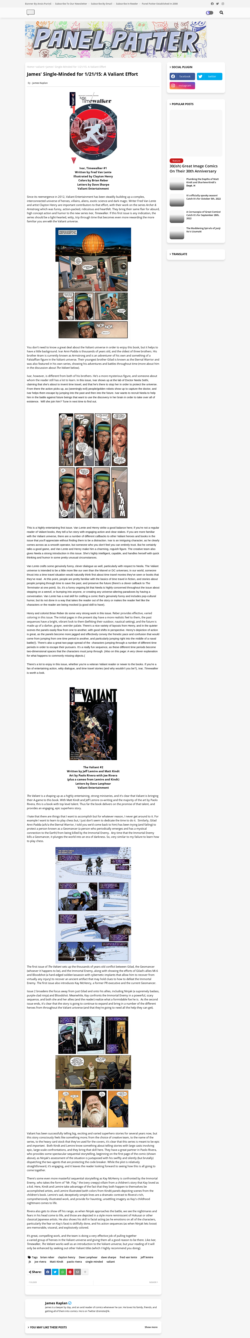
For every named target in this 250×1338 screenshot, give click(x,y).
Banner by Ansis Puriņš (38, 3)
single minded (94, 1261)
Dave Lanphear (88, 1257)
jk (30, 1261)
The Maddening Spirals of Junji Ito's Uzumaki (203, 230)
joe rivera (40, 1261)
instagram (185, 85)
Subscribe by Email (102, 3)
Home (30, 66)
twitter (212, 76)
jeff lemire (147, 1257)
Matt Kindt (56, 1261)
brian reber (47, 1257)
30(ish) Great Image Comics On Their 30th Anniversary (194, 169)
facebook (184, 76)
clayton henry (66, 1257)
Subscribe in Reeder (127, 3)
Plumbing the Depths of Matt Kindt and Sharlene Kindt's (202, 182)
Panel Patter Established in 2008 (160, 3)
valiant (40, 66)
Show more (151, 1327)
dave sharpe (108, 1257)
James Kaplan (56, 1303)
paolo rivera (74, 1261)
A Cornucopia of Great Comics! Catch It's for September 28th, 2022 (203, 215)
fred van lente (128, 1257)
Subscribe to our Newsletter (71, 3)
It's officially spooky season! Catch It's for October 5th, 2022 (203, 197)
